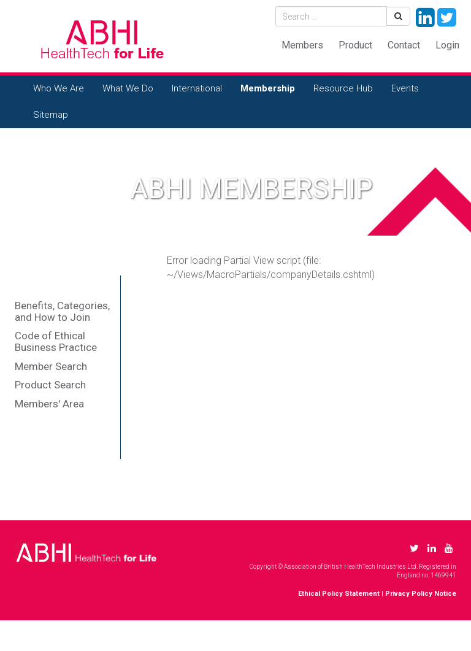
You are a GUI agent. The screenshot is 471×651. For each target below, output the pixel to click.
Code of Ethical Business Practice (56, 341)
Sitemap (50, 114)
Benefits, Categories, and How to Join (62, 311)
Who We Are (58, 88)
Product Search (50, 385)
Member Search (51, 366)
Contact (404, 45)
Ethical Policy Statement (339, 594)
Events (405, 88)
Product (355, 45)
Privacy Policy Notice (420, 594)
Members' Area (49, 404)
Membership (267, 88)
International (197, 88)
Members (302, 45)
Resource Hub (343, 88)
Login (447, 45)
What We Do (127, 88)
